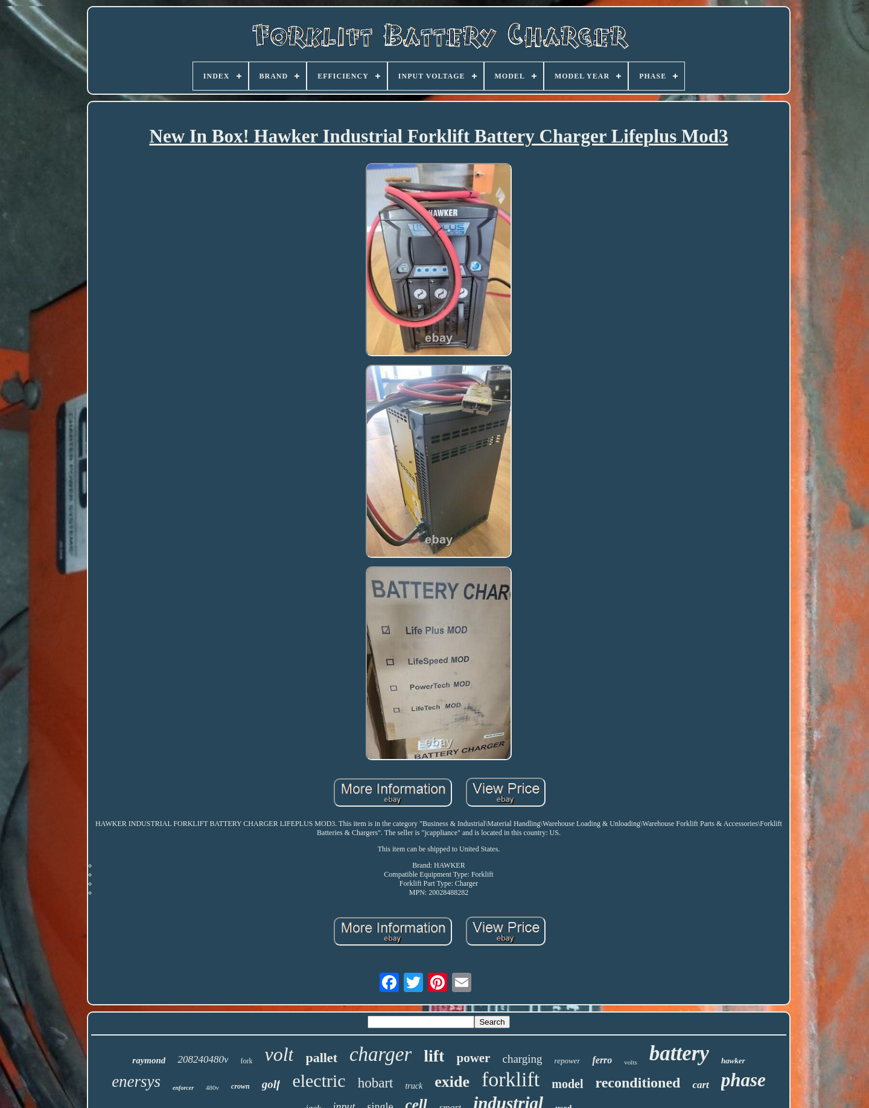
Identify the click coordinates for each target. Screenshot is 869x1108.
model (567, 1083)
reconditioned (638, 1082)
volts (630, 1062)
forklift (511, 1079)
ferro (602, 1060)
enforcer (183, 1087)
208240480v (202, 1059)
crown (240, 1086)
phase (743, 1079)
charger (380, 1054)
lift (434, 1055)
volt (278, 1054)
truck (413, 1085)
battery (679, 1053)
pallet (321, 1057)
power (473, 1058)
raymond (148, 1060)
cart (700, 1084)
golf (271, 1084)
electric (318, 1080)
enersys (136, 1081)
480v (212, 1087)
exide (452, 1081)
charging (522, 1058)
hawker (733, 1060)
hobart (375, 1082)
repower (568, 1060)
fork (246, 1061)
